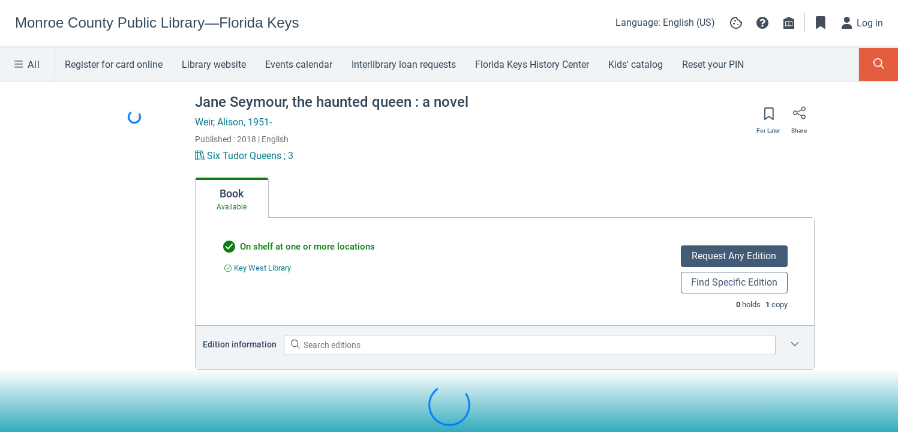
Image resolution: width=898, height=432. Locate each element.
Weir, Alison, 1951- (233, 122)
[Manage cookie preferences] (736, 23)
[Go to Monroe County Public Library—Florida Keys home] (157, 23)
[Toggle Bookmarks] (820, 23)
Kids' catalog (635, 64)
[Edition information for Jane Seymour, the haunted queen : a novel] (795, 345)
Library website (214, 64)
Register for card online (114, 64)
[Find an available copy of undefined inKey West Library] (257, 268)
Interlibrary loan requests (404, 64)
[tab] (232, 198)
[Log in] (862, 23)
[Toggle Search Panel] (878, 64)
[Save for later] (768, 118)
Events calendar (298, 64)
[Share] (799, 117)
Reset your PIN (713, 64)
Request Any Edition (734, 256)
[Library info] (789, 23)
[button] (762, 23)
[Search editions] (529, 345)
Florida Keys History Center (532, 64)
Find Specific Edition (734, 282)
